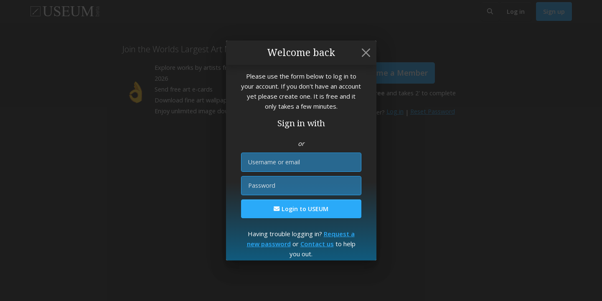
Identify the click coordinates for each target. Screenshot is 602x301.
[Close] (366, 52)
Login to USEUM (301, 209)
